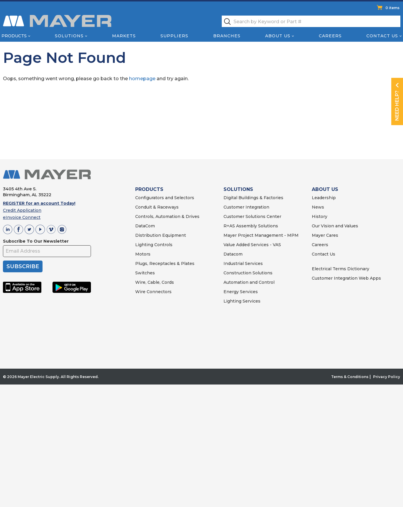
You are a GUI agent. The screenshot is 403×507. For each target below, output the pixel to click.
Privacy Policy (386, 377)
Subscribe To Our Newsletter (36, 241)
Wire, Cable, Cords (154, 282)
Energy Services (240, 291)
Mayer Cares (325, 235)
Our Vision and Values (335, 226)
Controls (162, 244)
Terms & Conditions (349, 377)
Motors (142, 254)
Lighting (144, 244)
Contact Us (382, 35)
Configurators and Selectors (164, 197)
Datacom (233, 254)
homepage (142, 78)
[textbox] (311, 21)
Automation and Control (249, 282)
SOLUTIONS (238, 189)
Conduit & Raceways (157, 207)
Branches (227, 35)
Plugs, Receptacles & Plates (164, 263)
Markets (124, 35)
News (318, 207)
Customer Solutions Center (252, 216)
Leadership (324, 197)
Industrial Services (243, 263)
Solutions (69, 35)
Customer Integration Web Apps (346, 278)
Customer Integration (246, 207)
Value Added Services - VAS (252, 244)
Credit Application (22, 210)
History (319, 216)
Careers (330, 35)
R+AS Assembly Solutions (250, 226)
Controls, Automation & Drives (167, 216)
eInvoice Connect (21, 217)
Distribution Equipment (160, 235)
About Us (277, 35)
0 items (392, 8)
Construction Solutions (247, 273)
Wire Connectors (153, 291)
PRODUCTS (149, 189)
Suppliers (174, 35)
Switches (145, 273)
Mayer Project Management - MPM (261, 235)
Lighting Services (241, 301)
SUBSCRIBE (22, 266)
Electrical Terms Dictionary (340, 268)
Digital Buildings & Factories (253, 197)
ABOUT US (325, 189)
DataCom (145, 226)
